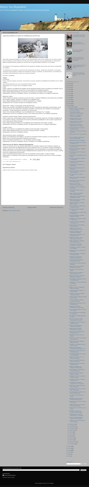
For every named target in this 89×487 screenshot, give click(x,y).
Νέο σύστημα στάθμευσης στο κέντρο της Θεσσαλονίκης (77, 354)
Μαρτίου (71, 439)
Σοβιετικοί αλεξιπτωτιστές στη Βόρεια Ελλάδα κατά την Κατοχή (79, 66)
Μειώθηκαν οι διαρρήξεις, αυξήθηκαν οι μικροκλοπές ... (77, 149)
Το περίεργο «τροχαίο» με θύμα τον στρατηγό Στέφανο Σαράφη (79, 74)
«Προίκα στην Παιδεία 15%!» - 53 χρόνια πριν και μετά (76, 357)
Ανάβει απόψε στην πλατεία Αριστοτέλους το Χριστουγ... (76, 329)
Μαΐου (70, 436)
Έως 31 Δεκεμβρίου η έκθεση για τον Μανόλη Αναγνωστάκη (77, 392)
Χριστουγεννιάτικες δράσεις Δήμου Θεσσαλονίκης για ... (77, 225)
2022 (69, 91)
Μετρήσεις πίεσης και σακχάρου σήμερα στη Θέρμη (76, 373)
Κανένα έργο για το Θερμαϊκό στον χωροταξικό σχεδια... (77, 235)
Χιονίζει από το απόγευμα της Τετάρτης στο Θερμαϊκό (75, 115)
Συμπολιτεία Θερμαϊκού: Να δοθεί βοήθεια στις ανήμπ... (76, 216)
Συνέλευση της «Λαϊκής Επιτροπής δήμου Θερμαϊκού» (77, 386)
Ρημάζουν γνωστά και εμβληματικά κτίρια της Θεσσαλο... (77, 288)
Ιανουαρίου (72, 443)
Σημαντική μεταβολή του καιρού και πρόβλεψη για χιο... (77, 128)
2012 (69, 450)
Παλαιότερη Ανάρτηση (56, 207)
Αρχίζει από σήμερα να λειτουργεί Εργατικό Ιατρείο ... (76, 203)
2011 (69, 452)
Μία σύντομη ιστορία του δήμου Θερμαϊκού (78, 51)
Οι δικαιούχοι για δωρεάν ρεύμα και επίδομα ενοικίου (77, 364)
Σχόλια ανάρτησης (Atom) (14, 210)
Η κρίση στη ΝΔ (72, 285)
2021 (69, 93)
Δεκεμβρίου (72, 107)
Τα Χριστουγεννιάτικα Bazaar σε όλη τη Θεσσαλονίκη (77, 303)
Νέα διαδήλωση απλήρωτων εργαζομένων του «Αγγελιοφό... (76, 383)
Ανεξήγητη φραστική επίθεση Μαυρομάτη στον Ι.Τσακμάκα (76, 415)
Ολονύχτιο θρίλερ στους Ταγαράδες (77, 140)
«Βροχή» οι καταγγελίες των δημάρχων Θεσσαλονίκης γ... (76, 367)
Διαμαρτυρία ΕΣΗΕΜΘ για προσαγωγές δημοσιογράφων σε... (77, 348)
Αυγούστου (72, 430)
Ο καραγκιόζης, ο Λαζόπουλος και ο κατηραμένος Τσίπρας (77, 197)
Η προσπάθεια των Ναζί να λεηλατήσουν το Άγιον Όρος (79, 35)
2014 (69, 446)
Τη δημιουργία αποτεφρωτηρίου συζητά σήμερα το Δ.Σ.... (76, 260)
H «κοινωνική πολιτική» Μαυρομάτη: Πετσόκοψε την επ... (77, 222)
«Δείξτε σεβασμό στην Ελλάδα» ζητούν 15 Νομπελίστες (76, 194)
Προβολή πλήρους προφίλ (8, 477)
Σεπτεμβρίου (72, 428)
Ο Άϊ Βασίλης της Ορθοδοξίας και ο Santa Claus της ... (77, 162)
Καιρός (10, 161)
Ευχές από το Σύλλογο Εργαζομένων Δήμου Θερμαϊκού (77, 171)
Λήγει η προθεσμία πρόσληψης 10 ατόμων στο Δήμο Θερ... (77, 138)
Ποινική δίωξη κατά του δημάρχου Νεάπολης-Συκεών (76, 342)
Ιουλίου (71, 432)
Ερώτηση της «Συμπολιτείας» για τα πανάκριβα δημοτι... (77, 351)
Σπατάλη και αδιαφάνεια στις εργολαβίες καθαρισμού (75, 232)
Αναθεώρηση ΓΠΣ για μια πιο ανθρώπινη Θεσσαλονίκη (75, 257)
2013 (69, 448)
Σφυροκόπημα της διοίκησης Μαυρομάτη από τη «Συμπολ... (76, 125)
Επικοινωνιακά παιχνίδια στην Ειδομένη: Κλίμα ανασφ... (75, 326)
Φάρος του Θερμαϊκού (13, 6)
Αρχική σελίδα (32, 207)
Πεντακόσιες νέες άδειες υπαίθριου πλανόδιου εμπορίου (77, 294)
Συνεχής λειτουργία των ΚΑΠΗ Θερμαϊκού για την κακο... (76, 122)
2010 (69, 454)
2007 (69, 456)
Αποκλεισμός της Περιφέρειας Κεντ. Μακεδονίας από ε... (77, 332)
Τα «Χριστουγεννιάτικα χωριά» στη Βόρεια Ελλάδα (77, 291)
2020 (69, 95)
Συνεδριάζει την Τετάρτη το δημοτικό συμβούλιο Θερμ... (77, 323)
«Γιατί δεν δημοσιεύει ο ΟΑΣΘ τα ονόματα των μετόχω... (76, 300)
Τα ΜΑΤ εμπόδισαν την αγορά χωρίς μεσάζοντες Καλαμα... (77, 206)
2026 (69, 83)
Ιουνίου (71, 434)
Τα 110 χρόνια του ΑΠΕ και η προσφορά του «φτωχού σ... (76, 244)
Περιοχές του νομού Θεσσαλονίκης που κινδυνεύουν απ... (77, 361)
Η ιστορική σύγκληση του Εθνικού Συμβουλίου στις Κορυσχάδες (78, 59)
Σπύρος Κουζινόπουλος (10, 475)
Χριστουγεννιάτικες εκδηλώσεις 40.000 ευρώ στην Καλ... (77, 297)
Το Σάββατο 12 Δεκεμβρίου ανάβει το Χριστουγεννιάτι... (77, 345)
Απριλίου (71, 437)
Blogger (52, 483)
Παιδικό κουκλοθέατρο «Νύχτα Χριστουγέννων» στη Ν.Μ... (76, 319)
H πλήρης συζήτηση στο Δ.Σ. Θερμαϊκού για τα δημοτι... (75, 119)
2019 (69, 97)
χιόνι (19, 161)
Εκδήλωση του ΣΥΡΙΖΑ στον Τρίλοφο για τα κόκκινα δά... (77, 338)
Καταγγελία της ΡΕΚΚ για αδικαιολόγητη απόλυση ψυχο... (76, 307)
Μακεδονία (15, 161)
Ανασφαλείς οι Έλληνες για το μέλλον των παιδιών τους (77, 143)
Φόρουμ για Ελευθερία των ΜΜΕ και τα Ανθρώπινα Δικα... (77, 254)
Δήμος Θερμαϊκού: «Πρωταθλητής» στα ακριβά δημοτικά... (77, 370)
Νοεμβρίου (71, 424)
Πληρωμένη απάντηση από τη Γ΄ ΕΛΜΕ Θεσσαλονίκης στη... (76, 399)
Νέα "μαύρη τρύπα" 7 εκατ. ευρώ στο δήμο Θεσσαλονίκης (77, 389)
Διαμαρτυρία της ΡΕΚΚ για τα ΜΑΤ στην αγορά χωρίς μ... (77, 181)
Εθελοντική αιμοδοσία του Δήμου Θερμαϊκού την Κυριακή (76, 267)
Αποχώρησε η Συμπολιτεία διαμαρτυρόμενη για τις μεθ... (76, 229)
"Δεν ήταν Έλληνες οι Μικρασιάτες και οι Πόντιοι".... (79, 43)
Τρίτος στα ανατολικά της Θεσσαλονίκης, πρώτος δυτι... (76, 184)
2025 (69, 85)
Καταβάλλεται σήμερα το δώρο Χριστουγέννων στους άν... (76, 238)
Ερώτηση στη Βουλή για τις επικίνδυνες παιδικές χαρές (75, 411)
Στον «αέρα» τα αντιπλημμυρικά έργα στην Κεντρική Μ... (77, 146)
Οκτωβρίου (72, 426)
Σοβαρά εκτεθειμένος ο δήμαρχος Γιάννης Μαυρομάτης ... (76, 241)
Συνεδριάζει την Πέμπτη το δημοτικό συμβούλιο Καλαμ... (77, 376)
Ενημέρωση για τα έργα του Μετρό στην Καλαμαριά (77, 421)
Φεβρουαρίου (72, 441)
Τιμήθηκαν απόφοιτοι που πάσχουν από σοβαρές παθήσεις (77, 405)
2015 (69, 105)
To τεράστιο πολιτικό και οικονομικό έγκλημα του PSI (77, 380)
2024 (69, 87)
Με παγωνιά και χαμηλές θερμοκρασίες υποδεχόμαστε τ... (77, 112)
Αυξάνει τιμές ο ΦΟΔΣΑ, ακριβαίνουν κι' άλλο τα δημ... (77, 178)
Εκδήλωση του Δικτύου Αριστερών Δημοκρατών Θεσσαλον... (76, 276)
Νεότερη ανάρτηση (8, 207)
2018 (69, 99)
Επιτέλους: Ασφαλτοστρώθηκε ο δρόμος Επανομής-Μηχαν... (76, 418)
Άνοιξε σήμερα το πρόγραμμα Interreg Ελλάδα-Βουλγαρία (77, 279)
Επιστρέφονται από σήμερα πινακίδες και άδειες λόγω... (77, 219)
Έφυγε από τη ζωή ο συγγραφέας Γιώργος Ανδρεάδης (76, 109)
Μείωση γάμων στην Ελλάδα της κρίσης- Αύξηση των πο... (76, 273)
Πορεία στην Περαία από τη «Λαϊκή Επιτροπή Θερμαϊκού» (77, 200)
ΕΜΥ (8, 161)
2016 (69, 103)
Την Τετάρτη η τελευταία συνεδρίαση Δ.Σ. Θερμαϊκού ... (77, 159)
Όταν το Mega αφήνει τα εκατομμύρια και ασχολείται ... (77, 313)
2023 (69, 89)
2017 (69, 101)
